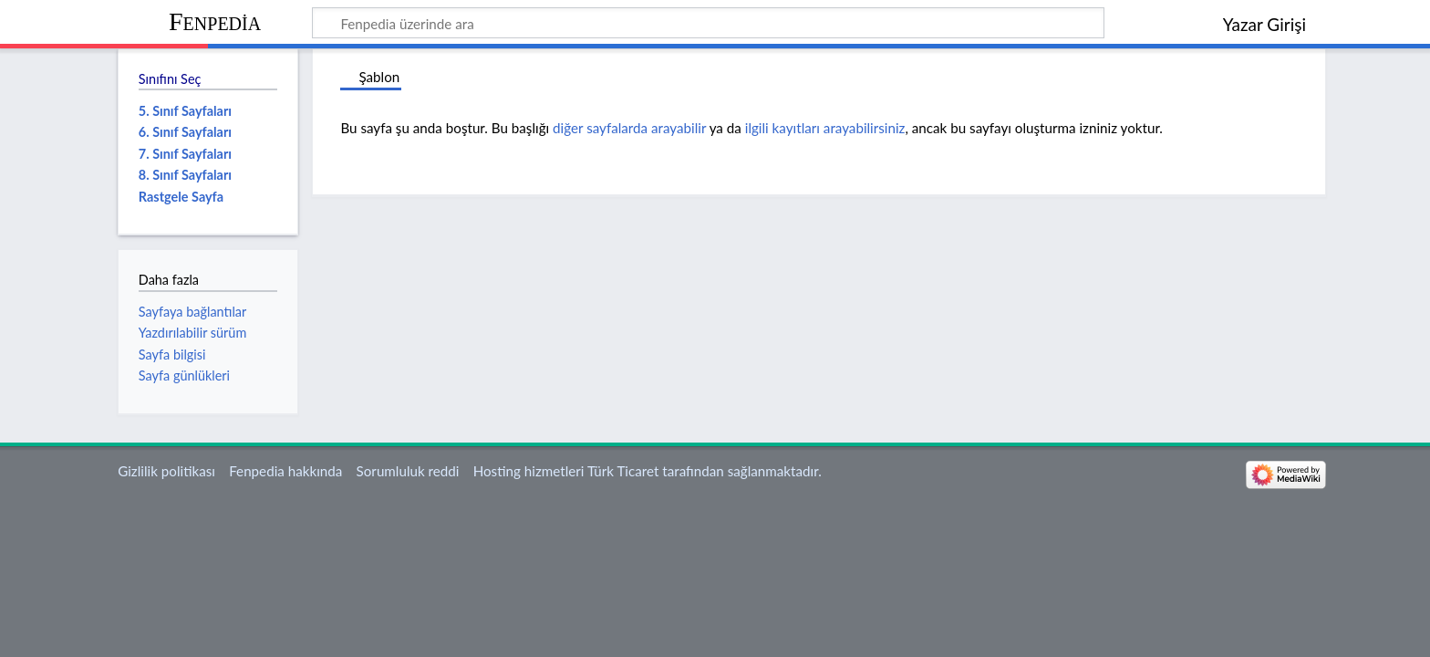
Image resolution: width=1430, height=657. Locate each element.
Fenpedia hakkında (285, 471)
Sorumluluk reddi (408, 471)
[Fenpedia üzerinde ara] (708, 22)
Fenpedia (215, 21)
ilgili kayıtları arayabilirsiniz (825, 128)
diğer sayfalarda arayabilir (629, 128)
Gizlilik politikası (166, 471)
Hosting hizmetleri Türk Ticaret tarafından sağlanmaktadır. (647, 471)
